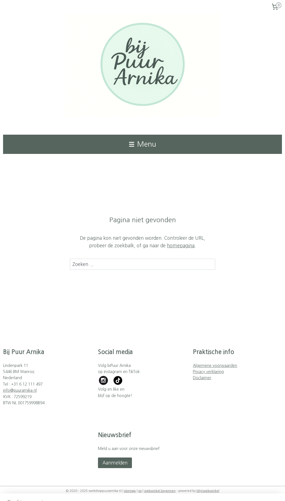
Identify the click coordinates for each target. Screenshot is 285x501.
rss (140, 490)
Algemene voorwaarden (215, 365)
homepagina (181, 245)
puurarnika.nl (25, 390)
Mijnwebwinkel (207, 490)
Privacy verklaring (208, 372)
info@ (8, 390)
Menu (142, 144)
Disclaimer (202, 378)
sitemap (130, 490)
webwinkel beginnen (160, 490)
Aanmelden (114, 462)
